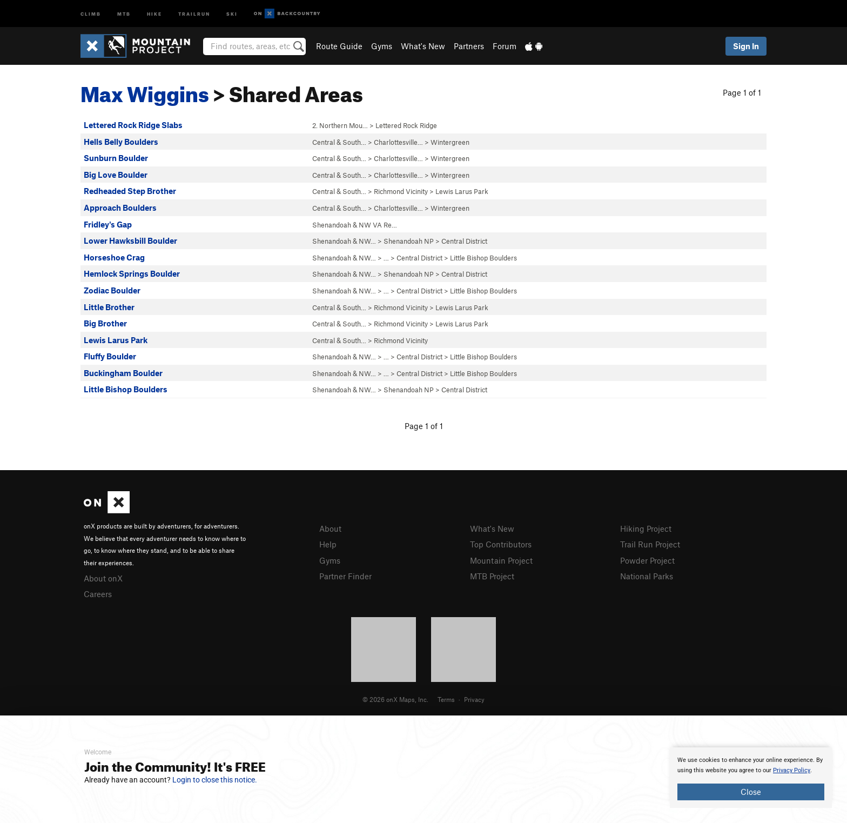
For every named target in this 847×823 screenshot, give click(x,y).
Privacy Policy (791, 770)
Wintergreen (450, 142)
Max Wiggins (144, 90)
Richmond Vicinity (401, 191)
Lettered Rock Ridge (406, 125)
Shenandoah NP (409, 241)
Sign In (746, 46)
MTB (124, 13)
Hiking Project (645, 528)
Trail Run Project (650, 544)
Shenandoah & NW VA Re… (354, 224)
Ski (232, 13)
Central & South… (339, 142)
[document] (750, 777)
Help (328, 544)
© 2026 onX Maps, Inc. (395, 699)
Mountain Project (501, 560)
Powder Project (647, 560)
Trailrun (194, 13)
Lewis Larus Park (461, 191)
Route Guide (339, 46)
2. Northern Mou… (340, 125)
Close (751, 792)
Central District (464, 241)
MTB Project (492, 576)
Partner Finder (345, 576)
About (330, 528)
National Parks (646, 576)
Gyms (381, 46)
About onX (103, 578)
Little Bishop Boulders (483, 257)
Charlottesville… (398, 142)
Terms (446, 699)
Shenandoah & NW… (344, 241)
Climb (90, 13)
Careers (98, 594)
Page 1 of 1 (742, 92)
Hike (154, 13)
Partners (469, 46)
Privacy (474, 699)
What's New (423, 46)
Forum (504, 46)
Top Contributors (501, 544)
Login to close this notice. (214, 779)
